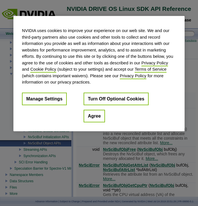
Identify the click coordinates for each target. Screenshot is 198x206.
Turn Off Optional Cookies (116, 98)
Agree (94, 115)
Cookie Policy (43, 69)
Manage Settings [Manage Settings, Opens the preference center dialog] (44, 98)
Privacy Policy (155, 62)
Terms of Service (151, 69)
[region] (99, 73)
